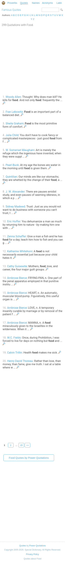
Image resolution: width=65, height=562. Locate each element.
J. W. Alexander (15, 191)
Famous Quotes (11, 9)
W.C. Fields (14, 337)
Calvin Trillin (14, 352)
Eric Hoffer (13, 221)
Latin (59, 3)
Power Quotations (37, 545)
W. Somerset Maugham (20, 150)
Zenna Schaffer (16, 236)
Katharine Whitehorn (19, 251)
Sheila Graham (15, 123)
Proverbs (12, 3)
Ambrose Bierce (17, 278)
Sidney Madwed (15, 206)
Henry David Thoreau (20, 361)
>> (27, 445)
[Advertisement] (32, 60)
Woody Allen (13, 97)
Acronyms (47, 3)
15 (21, 445)
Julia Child (12, 135)
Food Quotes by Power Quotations (29, 457)
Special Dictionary (3, 3)
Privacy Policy (32, 554)
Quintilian (11, 176)
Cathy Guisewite (17, 266)
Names (36, 3)
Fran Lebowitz (14, 111)
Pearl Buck (12, 165)
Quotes (24, 3)
